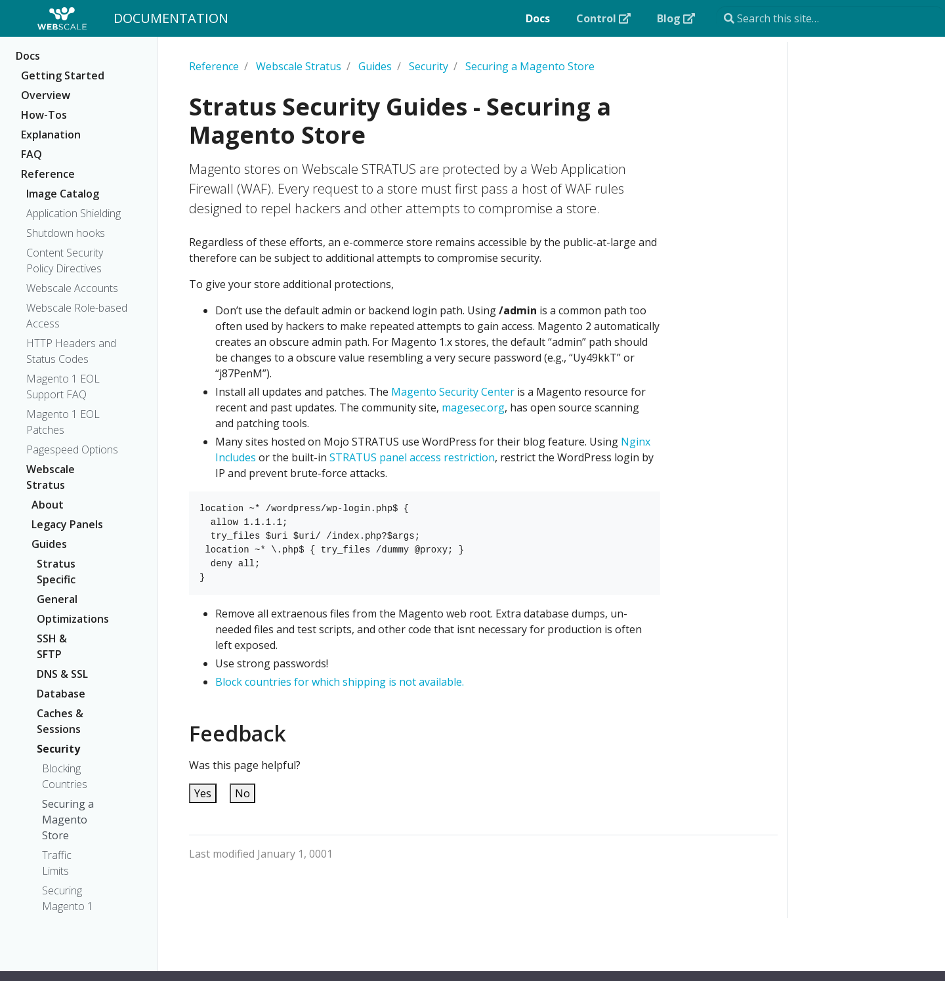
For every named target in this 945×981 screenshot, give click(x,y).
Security (58, 748)
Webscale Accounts (72, 288)
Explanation (51, 134)
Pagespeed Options (72, 449)
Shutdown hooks (65, 233)
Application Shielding (73, 213)
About (48, 504)
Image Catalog (62, 193)
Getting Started (62, 75)
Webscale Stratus (50, 477)
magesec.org (473, 407)
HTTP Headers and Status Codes (71, 351)
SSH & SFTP (52, 646)
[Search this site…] (830, 18)
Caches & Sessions (60, 721)
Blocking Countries (64, 776)
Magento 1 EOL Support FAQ (63, 386)
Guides (49, 544)
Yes (202, 793)
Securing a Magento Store (68, 820)
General (57, 599)
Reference (48, 174)
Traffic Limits (57, 863)
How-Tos (44, 115)
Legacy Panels (67, 524)
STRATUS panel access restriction (412, 457)
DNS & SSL (62, 674)
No (242, 793)
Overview (45, 95)
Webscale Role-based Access (76, 316)
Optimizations (67, 619)
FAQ (31, 154)
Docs (28, 56)
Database (61, 693)
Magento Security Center (452, 392)
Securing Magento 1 (67, 898)
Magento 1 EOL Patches (63, 422)
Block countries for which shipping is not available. (339, 682)
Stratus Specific (56, 571)
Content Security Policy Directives (64, 260)
